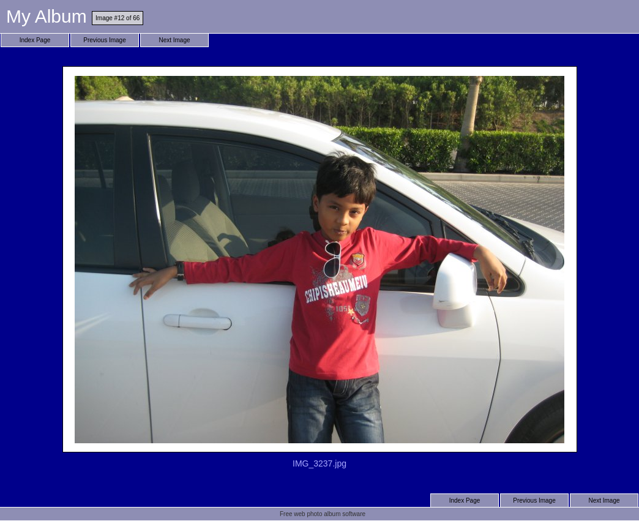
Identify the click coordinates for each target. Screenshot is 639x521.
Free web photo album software (322, 514)
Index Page (35, 40)
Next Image (174, 40)
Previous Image (104, 40)
